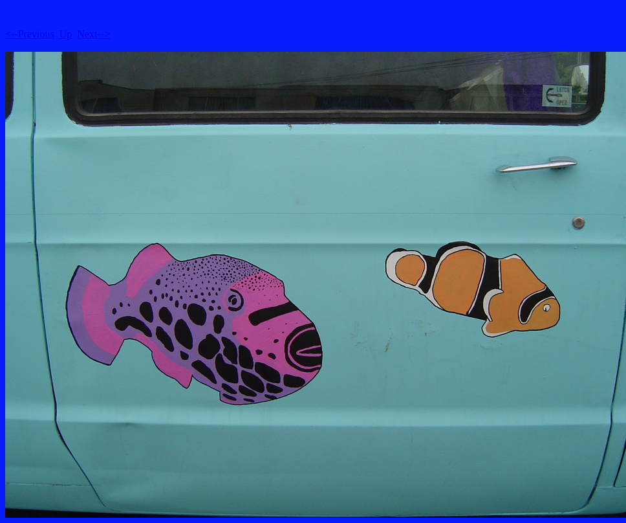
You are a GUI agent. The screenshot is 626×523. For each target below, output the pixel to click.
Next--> (93, 33)
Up (65, 33)
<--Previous (29, 33)
